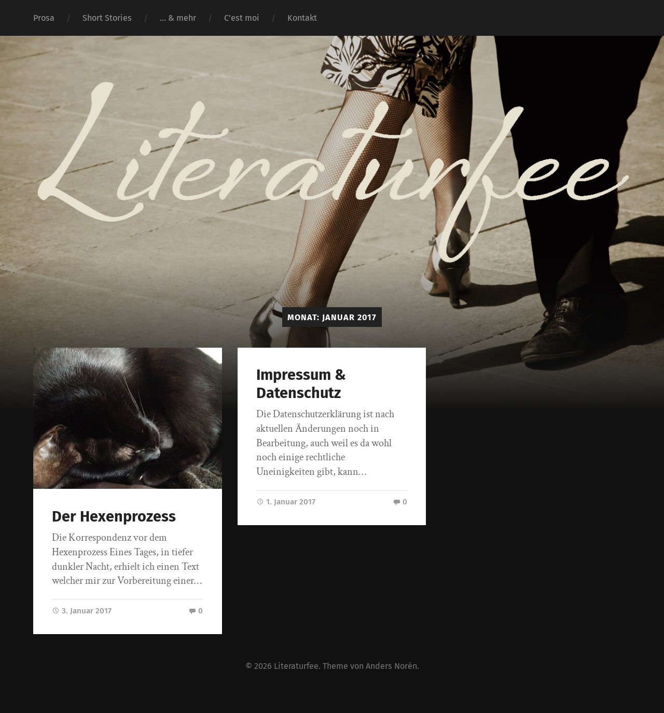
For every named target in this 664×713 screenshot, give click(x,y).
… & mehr (178, 18)
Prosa (43, 18)
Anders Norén (391, 666)
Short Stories (107, 18)
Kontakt (302, 18)
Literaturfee (296, 666)
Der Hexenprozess (114, 517)
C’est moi (241, 18)
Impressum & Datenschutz (301, 384)
